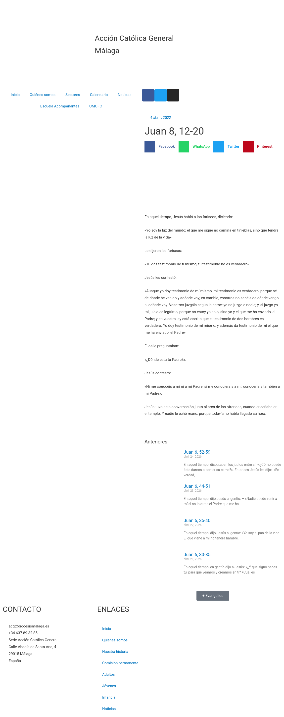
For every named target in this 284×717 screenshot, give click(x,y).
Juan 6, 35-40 (197, 520)
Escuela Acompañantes (59, 106)
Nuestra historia (115, 651)
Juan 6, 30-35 (197, 554)
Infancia (109, 697)
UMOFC (95, 106)
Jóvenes (109, 686)
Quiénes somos (42, 95)
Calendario (99, 95)
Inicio (15, 95)
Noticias (124, 95)
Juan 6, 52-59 (197, 452)
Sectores (72, 95)
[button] (161, 146)
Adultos (108, 674)
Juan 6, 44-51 (197, 486)
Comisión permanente (120, 663)
